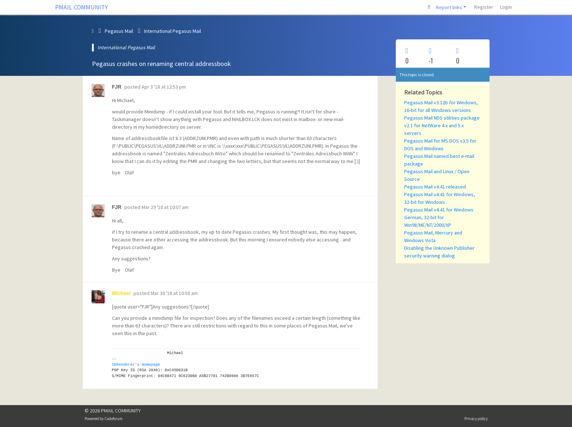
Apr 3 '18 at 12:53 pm (164, 87)
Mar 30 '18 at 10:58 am (174, 293)
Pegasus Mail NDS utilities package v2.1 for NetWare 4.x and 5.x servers (442, 125)
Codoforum (113, 418)
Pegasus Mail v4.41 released (435, 186)
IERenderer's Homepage (136, 364)
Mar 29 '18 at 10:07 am (165, 207)
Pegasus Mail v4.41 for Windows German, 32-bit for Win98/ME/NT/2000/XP (439, 217)
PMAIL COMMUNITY (81, 7)
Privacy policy (476, 418)
